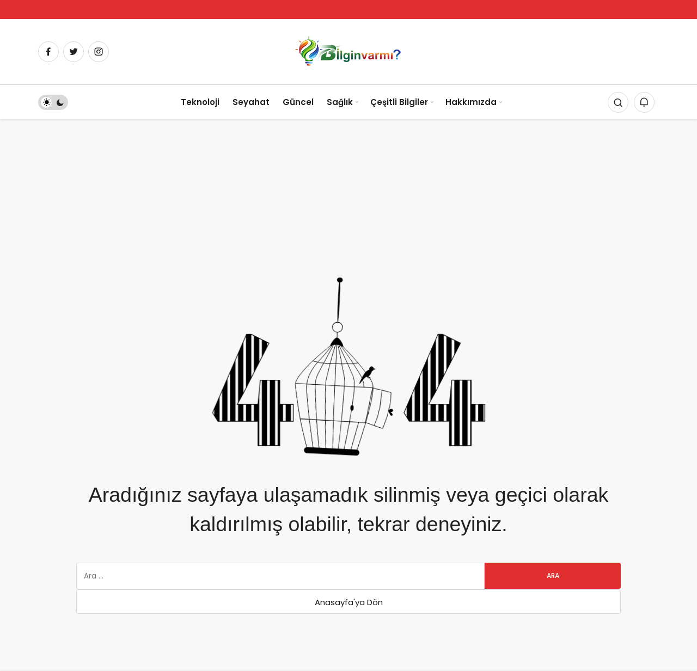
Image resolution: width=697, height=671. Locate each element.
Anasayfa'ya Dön (349, 602)
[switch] (53, 102)
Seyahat (251, 102)
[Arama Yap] (618, 102)
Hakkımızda (471, 102)
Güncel (298, 102)
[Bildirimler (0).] (644, 102)
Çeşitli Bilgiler (399, 102)
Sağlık (340, 102)
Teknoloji (200, 102)
